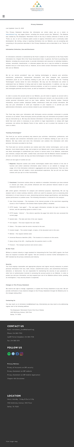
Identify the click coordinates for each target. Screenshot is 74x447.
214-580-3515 (15, 340)
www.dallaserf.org (11, 34)
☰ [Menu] (3, 16)
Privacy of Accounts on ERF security (20, 367)
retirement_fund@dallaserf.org (23, 329)
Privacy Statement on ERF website (19, 371)
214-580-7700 (17, 333)
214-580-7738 (29, 337)
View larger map (12, 441)
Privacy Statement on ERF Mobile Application (23, 375)
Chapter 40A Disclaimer (16, 378)
